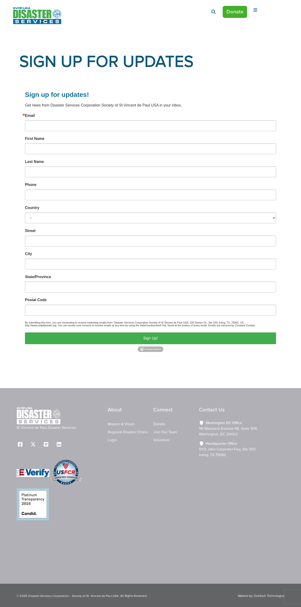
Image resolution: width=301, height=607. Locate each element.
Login (112, 440)
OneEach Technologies (269, 596)
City (28, 254)
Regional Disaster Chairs (128, 432)
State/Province (38, 277)
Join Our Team (165, 432)
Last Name (34, 162)
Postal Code (36, 300)
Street (30, 231)
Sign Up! (150, 338)
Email (30, 116)
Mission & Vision (121, 424)
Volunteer (161, 440)
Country (32, 208)
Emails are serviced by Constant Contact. (232, 325)
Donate (234, 12)
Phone (30, 185)
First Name (34, 139)
